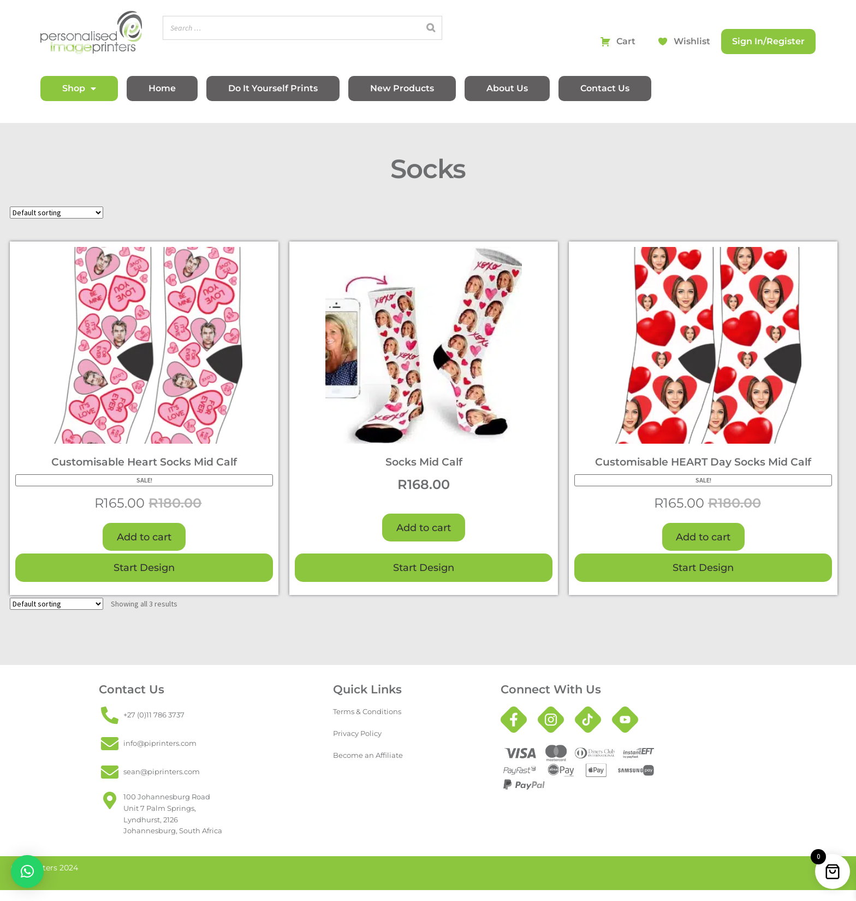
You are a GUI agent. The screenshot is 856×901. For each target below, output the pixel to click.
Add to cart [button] (144, 537)
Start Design (144, 567)
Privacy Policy (357, 733)
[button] (27, 871)
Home (162, 88)
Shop (79, 88)
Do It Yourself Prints (273, 88)
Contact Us (604, 88)
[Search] (431, 28)
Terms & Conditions (367, 712)
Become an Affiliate (368, 755)
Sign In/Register (768, 41)
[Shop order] (56, 213)
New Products (402, 88)
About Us (507, 88)
